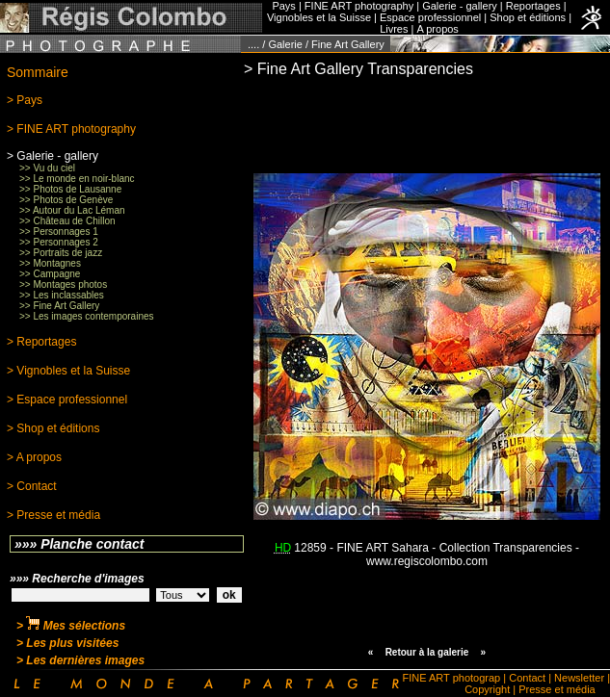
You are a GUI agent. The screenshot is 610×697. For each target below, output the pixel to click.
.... (253, 44)
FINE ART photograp (452, 678)
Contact (527, 678)
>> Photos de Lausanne (70, 189)
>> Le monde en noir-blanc (77, 178)
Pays (283, 6)
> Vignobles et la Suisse (68, 370)
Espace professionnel (430, 17)
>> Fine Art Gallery (59, 305)
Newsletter (579, 678)
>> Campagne (49, 274)
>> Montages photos (63, 284)
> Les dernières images (80, 660)
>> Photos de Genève (66, 199)
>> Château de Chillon (67, 221)
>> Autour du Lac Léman (72, 210)
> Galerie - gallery (52, 156)
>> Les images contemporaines (86, 316)
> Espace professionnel (67, 399)
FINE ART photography (359, 6)
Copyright (487, 689)
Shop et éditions (528, 17)
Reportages (533, 6)
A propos (437, 29)
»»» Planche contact (79, 544)
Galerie (285, 44)
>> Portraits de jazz (60, 252)
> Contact (32, 486)
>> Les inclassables (61, 295)
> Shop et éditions (53, 428)
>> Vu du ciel (47, 168)
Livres (394, 29)
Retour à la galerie (427, 652)
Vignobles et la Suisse (319, 17)
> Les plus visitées (67, 643)
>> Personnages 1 (58, 231)
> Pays (24, 100)
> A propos (34, 457)
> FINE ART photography (71, 129)
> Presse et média (53, 515)
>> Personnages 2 (58, 242)
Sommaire (37, 72)
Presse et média (556, 689)
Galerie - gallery (459, 6)
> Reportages (41, 341)
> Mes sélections (70, 625)
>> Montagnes (50, 263)
